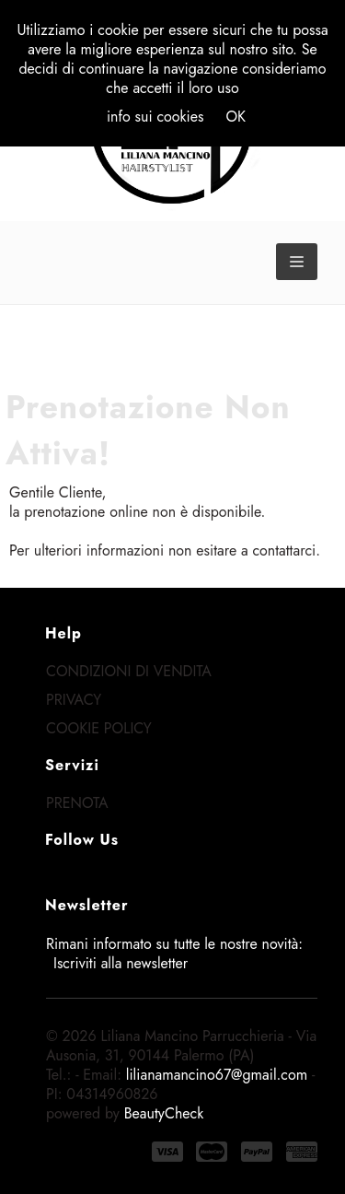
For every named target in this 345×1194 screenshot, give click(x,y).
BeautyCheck (164, 1113)
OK (235, 116)
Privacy (73, 699)
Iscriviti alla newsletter (120, 963)
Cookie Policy (99, 728)
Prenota (77, 803)
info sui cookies (155, 116)
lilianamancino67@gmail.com (217, 1074)
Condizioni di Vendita (129, 671)
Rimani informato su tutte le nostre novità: (174, 953)
